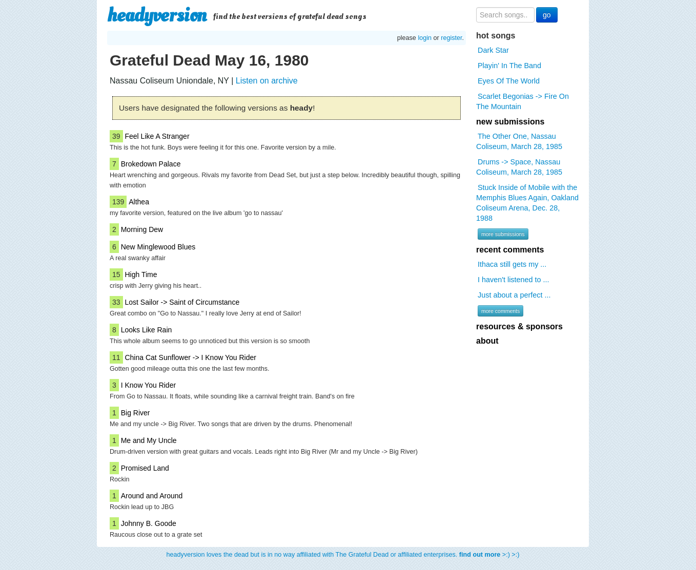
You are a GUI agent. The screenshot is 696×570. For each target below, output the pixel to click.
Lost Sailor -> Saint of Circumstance (182, 302)
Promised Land (145, 468)
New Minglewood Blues (158, 247)
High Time (141, 274)
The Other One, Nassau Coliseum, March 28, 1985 (519, 141)
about (487, 340)
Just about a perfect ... (514, 295)
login (425, 37)
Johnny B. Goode (148, 523)
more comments (500, 311)
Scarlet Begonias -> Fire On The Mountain (522, 101)
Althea (139, 202)
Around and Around (152, 496)
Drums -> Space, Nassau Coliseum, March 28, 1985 (519, 167)
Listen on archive (267, 80)
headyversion (157, 15)
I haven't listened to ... (513, 280)
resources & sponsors (519, 326)
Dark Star (493, 50)
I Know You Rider (148, 385)
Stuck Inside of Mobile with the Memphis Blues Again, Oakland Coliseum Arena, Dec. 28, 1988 (527, 202)
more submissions (503, 234)
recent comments (510, 249)
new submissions (510, 121)
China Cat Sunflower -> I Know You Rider (190, 357)
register (451, 37)
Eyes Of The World (509, 81)
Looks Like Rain (146, 330)
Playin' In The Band (509, 65)
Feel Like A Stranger (157, 136)
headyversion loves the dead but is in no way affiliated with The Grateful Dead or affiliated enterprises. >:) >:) (343, 554)
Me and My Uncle (149, 440)
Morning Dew (142, 229)
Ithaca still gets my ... (512, 264)
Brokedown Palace (151, 164)
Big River (135, 413)
